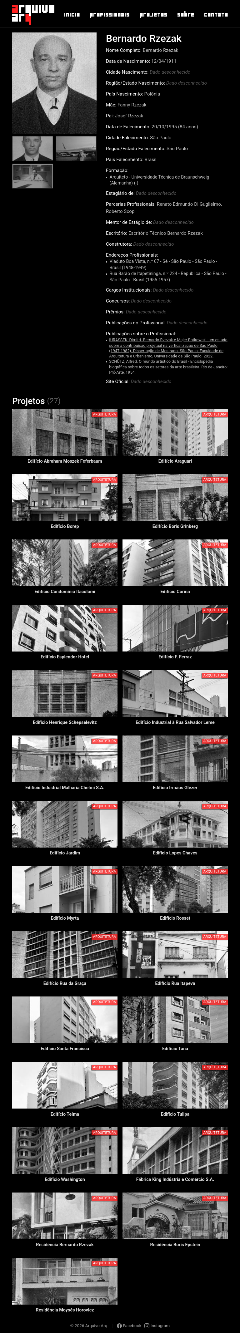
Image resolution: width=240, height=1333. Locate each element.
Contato (216, 14)
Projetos (153, 14)
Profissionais (109, 14)
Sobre (185, 14)
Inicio (72, 14)
